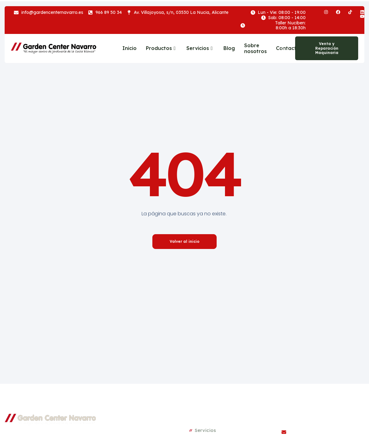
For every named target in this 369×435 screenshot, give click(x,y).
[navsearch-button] (281, 48)
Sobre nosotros (255, 48)
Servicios (200, 48)
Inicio (129, 48)
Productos (161, 48)
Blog (229, 48)
